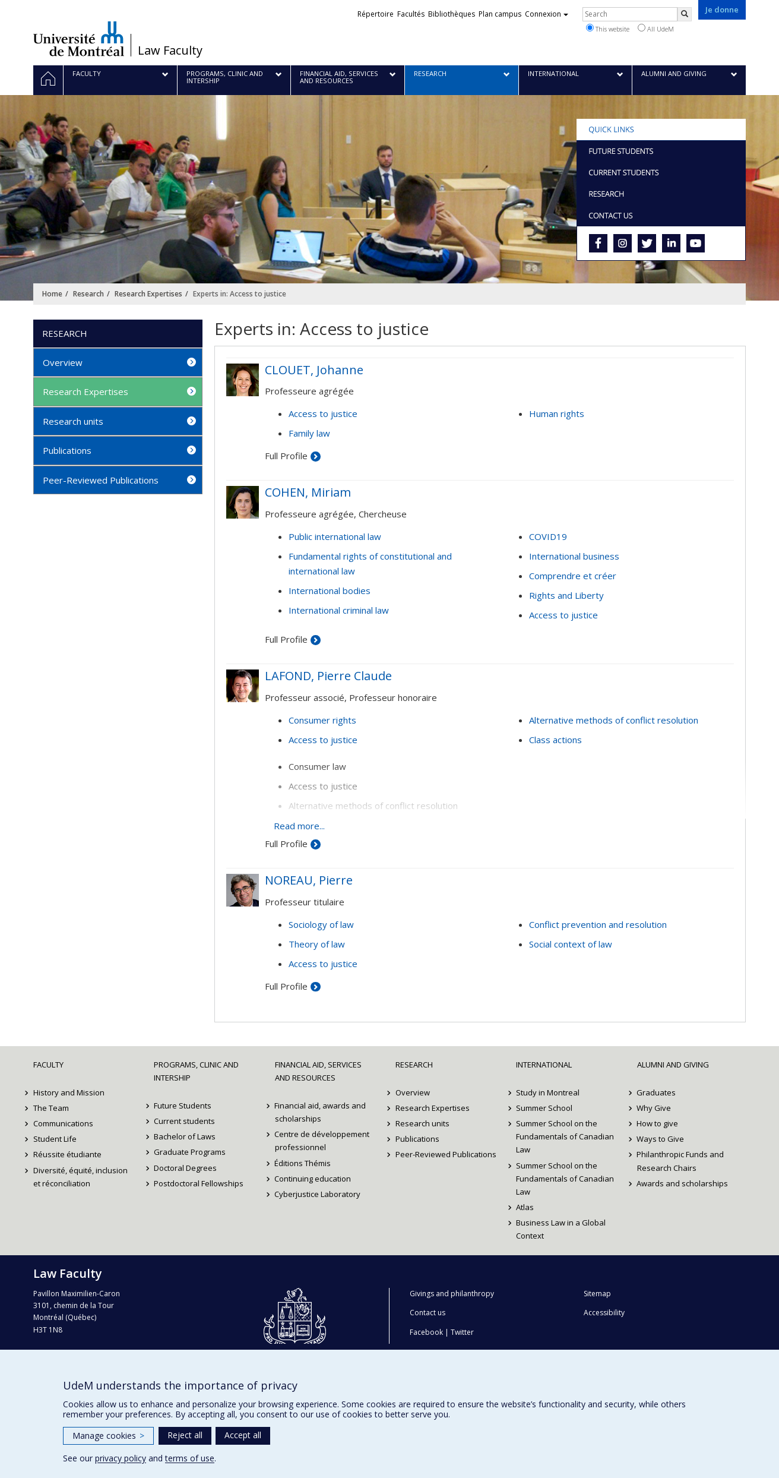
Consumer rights (322, 720)
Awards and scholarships (683, 1183)
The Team (51, 1108)
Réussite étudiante (67, 1154)
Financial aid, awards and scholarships (320, 1112)
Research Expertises (148, 294)
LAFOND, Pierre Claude (328, 676)
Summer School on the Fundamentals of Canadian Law (565, 1136)
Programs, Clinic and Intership (196, 1071)
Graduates (656, 1092)
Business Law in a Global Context (561, 1229)
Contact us (427, 1313)
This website (607, 28)
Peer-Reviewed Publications (101, 480)
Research (88, 294)
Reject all (184, 1435)
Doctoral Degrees (185, 1168)
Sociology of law (321, 924)
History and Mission (68, 1092)
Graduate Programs (190, 1152)
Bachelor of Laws (185, 1136)
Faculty (48, 1064)
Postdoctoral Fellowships (198, 1183)
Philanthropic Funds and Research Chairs (680, 1161)
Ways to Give (661, 1138)
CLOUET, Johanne (314, 370)
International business (574, 556)
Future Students (182, 1105)
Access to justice (323, 413)
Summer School (544, 1108)
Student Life (55, 1138)
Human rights (556, 413)
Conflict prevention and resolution (598, 924)
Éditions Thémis (303, 1163)
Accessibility (604, 1313)
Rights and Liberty (566, 595)
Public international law (335, 536)
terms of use (189, 1458)
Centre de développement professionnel (322, 1140)
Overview (63, 362)
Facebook (426, 1332)
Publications (67, 450)
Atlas (525, 1207)
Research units (73, 421)
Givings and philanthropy (452, 1293)
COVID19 (548, 536)
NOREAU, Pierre (309, 880)
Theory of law (317, 944)
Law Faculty (170, 50)
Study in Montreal (548, 1092)
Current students (184, 1121)
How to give (658, 1123)
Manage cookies (108, 1435)
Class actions (555, 740)
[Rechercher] (684, 14)
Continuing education (313, 1178)
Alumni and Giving (673, 1064)
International (544, 1064)
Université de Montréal (78, 38)
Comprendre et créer (572, 576)
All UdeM (656, 28)
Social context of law (570, 944)
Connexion (546, 14)
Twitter (462, 1332)
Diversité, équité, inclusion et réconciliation (80, 1177)
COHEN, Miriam (308, 492)
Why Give (654, 1108)
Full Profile (286, 456)
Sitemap (597, 1293)
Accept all (242, 1435)
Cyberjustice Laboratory (318, 1194)
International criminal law (339, 610)
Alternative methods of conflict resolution (613, 720)
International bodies (329, 590)
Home (52, 294)
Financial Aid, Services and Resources (318, 1071)
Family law (309, 433)
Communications (63, 1123)
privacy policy (120, 1458)
